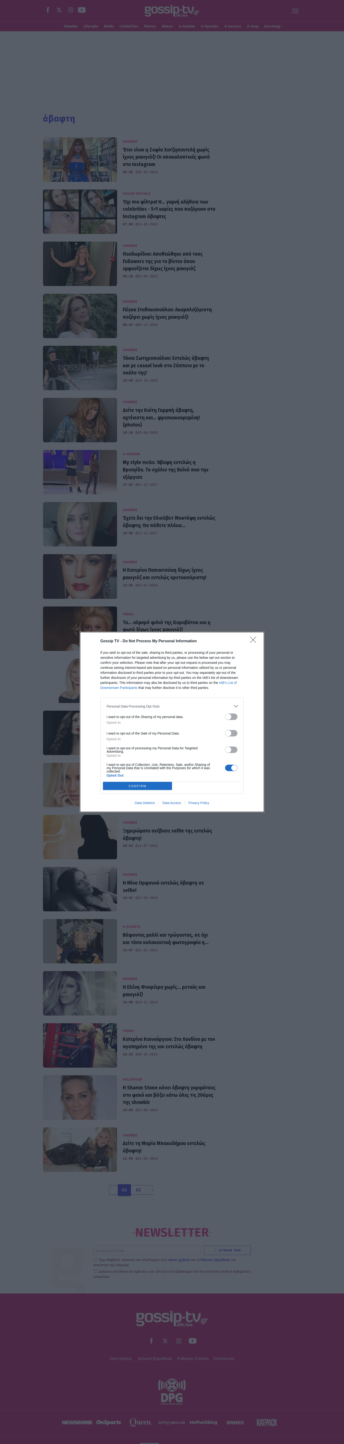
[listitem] (172, 706)
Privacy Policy (198, 803)
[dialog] (172, 722)
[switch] (231, 717)
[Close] (254, 641)
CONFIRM (137, 786)
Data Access (171, 803)
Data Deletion (145, 803)
